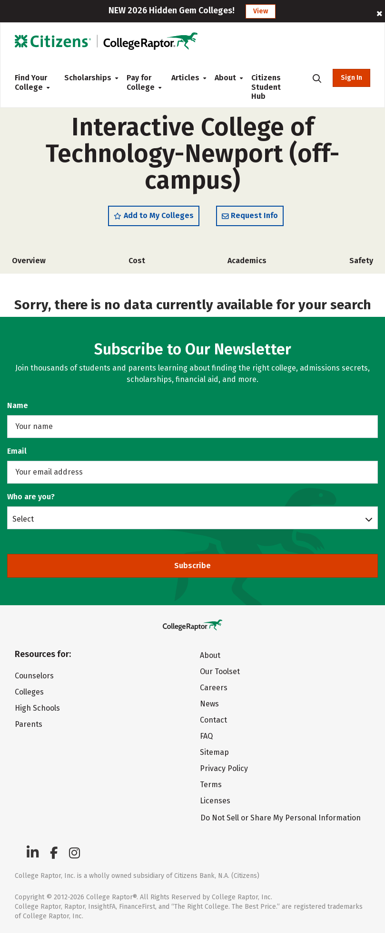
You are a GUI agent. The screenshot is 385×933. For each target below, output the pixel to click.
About (225, 77)
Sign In (351, 78)
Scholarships (87, 77)
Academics (247, 260)
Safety (361, 260)
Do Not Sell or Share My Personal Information (280, 817)
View (260, 11)
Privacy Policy (224, 768)
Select (23, 518)
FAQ (206, 736)
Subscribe (192, 565)
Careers (213, 687)
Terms (211, 784)
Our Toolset (220, 671)
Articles (185, 77)
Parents (28, 724)
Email (17, 451)
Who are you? (31, 496)
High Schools (37, 708)
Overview (29, 260)
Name (17, 405)
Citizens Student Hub (266, 87)
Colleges (29, 691)
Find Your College (32, 82)
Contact (213, 719)
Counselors (34, 675)
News (209, 703)
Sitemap (214, 752)
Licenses (215, 800)
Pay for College (142, 82)
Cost (136, 260)
